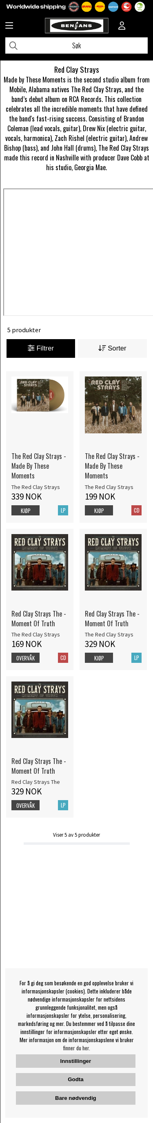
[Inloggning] (122, 26)
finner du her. (76, 1048)
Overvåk (25, 658)
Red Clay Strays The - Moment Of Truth (38, 618)
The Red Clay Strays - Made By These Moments (38, 465)
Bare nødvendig (75, 1098)
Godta (76, 1079)
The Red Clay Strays (35, 487)
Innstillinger (75, 1061)
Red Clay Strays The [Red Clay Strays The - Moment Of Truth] (35, 781)
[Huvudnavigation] (9, 26)
